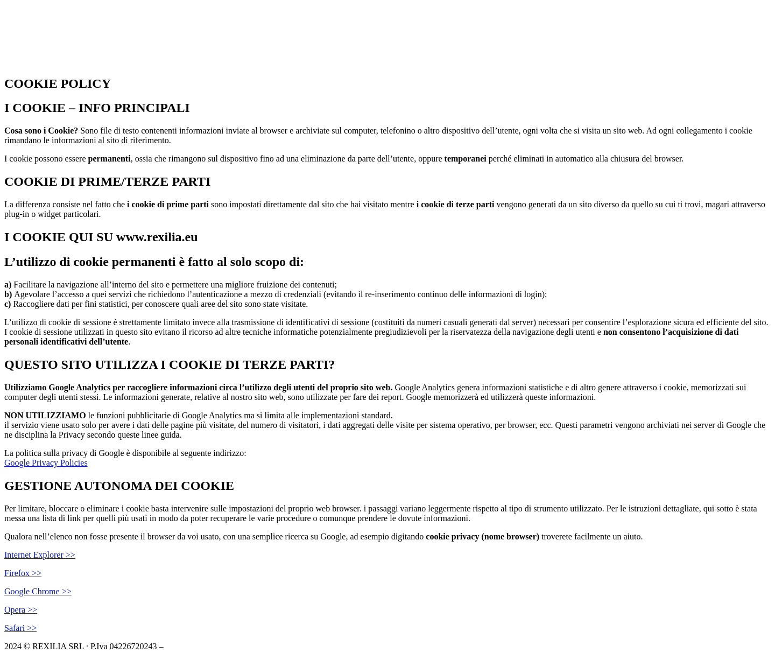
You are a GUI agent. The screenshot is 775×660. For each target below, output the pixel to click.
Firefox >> (22, 573)
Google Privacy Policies (46, 462)
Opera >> (20, 609)
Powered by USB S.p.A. (324, 646)
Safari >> (20, 628)
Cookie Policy (190, 646)
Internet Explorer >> (39, 554)
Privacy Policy (248, 646)
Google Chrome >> (38, 591)
